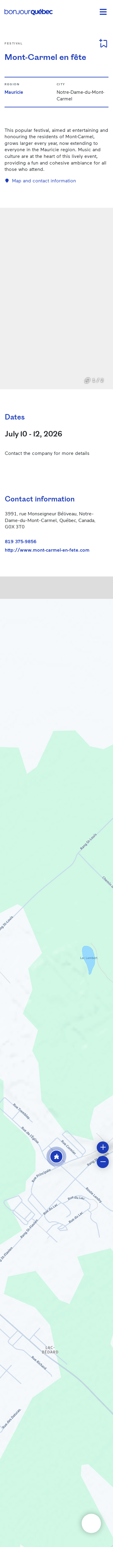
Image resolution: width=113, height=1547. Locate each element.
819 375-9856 (20, 541)
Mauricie (14, 92)
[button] (56, 1156)
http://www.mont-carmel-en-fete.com (47, 549)
